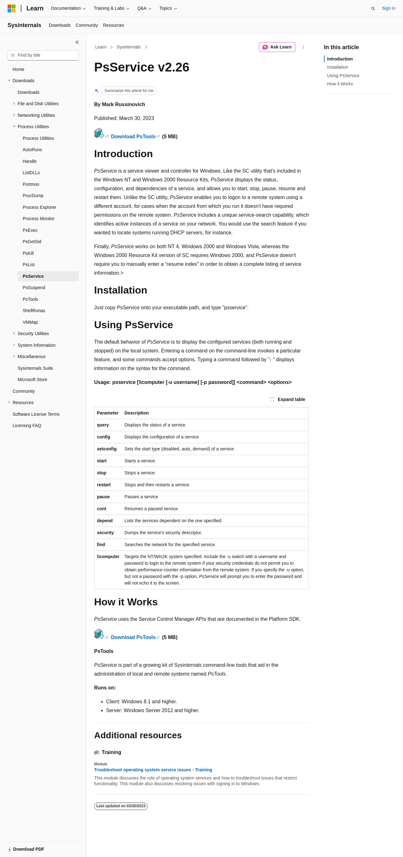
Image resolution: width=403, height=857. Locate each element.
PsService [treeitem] (33, 276)
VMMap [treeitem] (30, 322)
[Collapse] (77, 42)
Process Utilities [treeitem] (38, 138)
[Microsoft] (12, 8)
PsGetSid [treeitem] (32, 241)
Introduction (340, 58)
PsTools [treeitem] (30, 299)
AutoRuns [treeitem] (32, 149)
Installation (337, 67)
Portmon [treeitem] (31, 184)
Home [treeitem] (18, 69)
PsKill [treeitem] (28, 253)
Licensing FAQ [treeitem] (27, 425)
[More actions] (303, 47)
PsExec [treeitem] (30, 230)
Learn (101, 46)
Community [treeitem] (24, 391)
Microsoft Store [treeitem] (32, 379)
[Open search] (373, 8)
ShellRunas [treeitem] (34, 310)
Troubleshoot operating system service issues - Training (153, 769)
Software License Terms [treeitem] (36, 414)
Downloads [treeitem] (28, 92)
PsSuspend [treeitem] (34, 287)
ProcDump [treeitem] (33, 195)
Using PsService (343, 75)
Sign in (388, 8)
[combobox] (43, 55)
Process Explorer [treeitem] (39, 207)
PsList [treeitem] (29, 264)
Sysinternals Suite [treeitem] (35, 368)
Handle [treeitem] (30, 161)
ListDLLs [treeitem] (31, 172)
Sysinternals (129, 46)
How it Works (340, 83)
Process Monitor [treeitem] (38, 218)
